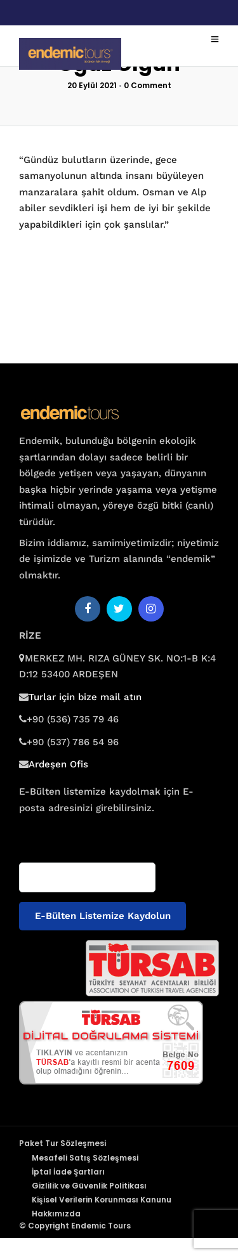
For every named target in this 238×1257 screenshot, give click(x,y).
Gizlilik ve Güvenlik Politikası (89, 1185)
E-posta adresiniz (56, 832)
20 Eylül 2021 (92, 85)
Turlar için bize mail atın (85, 697)
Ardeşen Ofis (58, 764)
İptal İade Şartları (68, 1171)
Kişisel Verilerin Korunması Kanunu (101, 1199)
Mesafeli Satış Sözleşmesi (85, 1157)
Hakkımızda (56, 1213)
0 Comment (147, 85)
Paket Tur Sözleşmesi (62, 1143)
